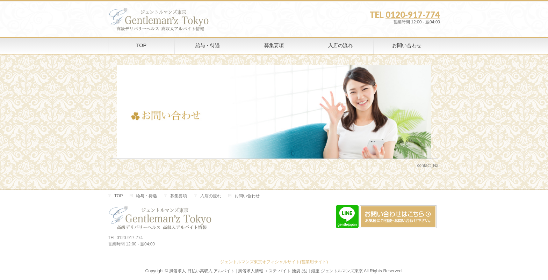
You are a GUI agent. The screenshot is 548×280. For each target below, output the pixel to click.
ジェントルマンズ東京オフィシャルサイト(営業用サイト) (274, 261)
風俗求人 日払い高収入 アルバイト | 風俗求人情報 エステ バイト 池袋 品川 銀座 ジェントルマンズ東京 (265, 270)
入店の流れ (210, 195)
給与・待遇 (146, 195)
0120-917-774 (412, 14)
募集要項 (178, 195)
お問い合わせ (247, 195)
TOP (118, 195)
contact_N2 (428, 165)
